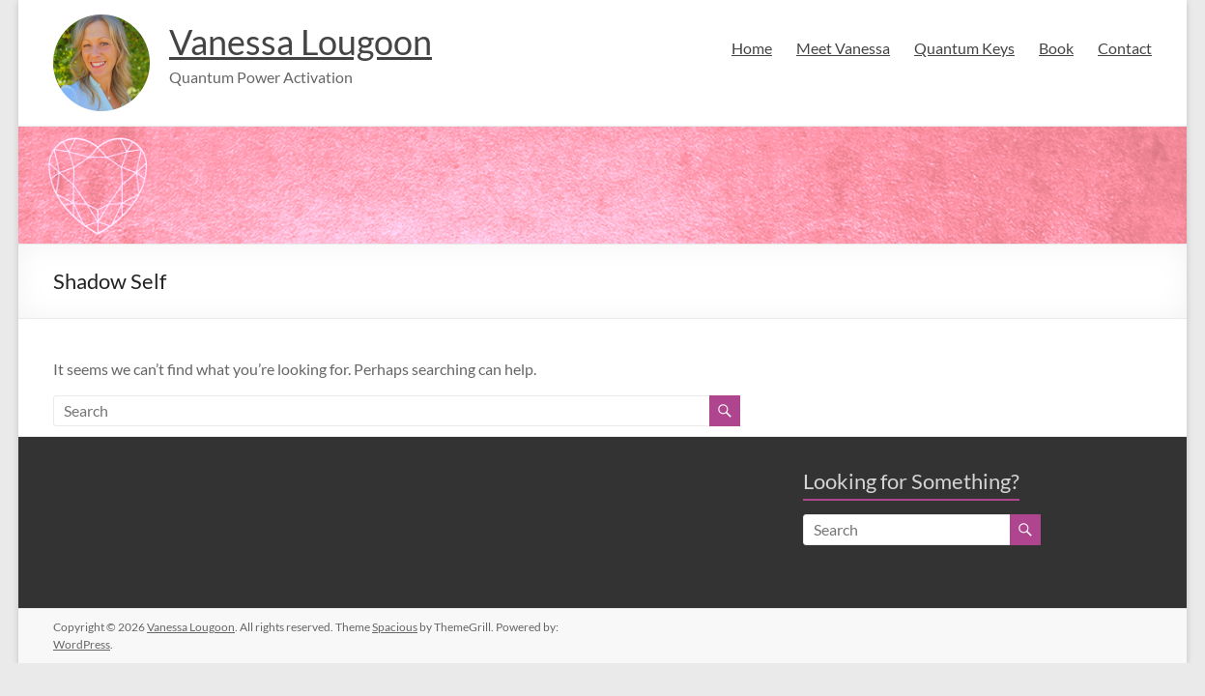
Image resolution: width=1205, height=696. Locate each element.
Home (752, 48)
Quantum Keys (964, 48)
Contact (1125, 48)
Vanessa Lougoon (300, 41)
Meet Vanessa (843, 48)
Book (1056, 48)
